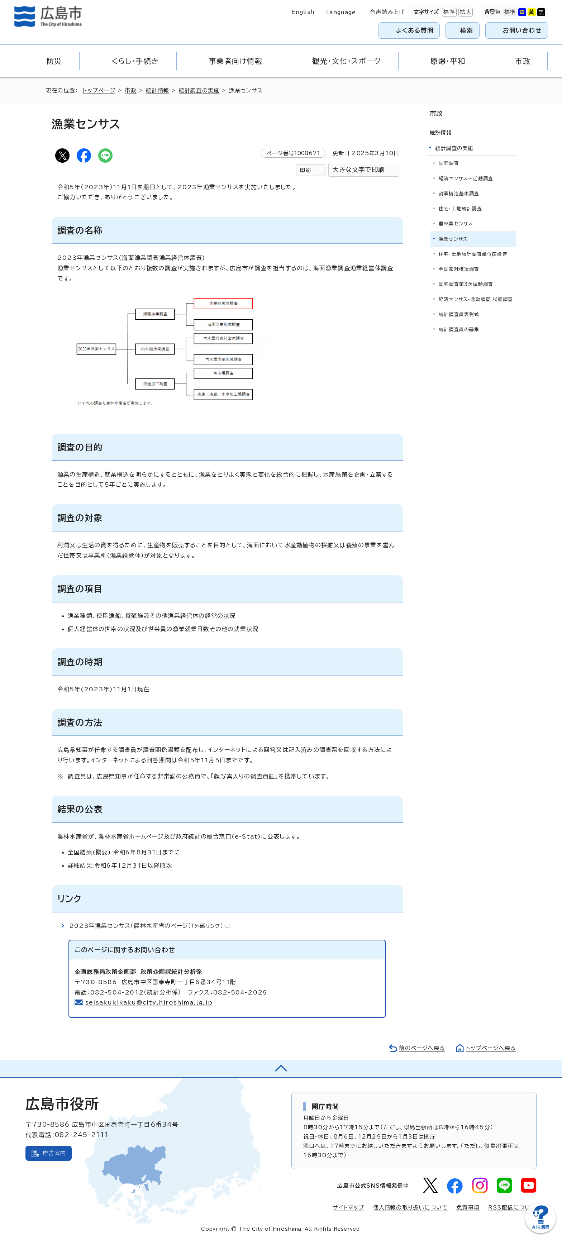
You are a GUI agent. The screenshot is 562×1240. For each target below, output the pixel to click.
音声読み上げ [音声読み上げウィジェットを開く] (387, 12)
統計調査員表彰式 (459, 314)
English (302, 12)
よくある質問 (415, 30)
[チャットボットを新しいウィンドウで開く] (540, 1231)
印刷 (305, 170)
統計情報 (157, 90)
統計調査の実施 (199, 90)
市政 (130, 90)
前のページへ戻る (422, 1048)
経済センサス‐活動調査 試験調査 (476, 299)
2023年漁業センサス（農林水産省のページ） (149, 926)
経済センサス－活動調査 (466, 178)
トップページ (99, 90)
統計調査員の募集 (459, 329)
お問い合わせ (522, 30)
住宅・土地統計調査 (460, 208)
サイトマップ (348, 1207)
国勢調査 (449, 163)
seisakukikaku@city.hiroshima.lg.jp (149, 1002)
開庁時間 (325, 1106)
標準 (448, 12)
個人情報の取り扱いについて (410, 1207)
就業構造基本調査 (459, 193)
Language (341, 12)
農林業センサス (456, 223)
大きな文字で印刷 (358, 170)
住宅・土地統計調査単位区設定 (473, 254)
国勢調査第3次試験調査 (466, 284)
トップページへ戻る (491, 1048)
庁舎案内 (54, 1153)
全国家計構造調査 (459, 269)
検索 (466, 30)
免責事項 (468, 1207)
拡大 (464, 12)
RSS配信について (512, 1207)
